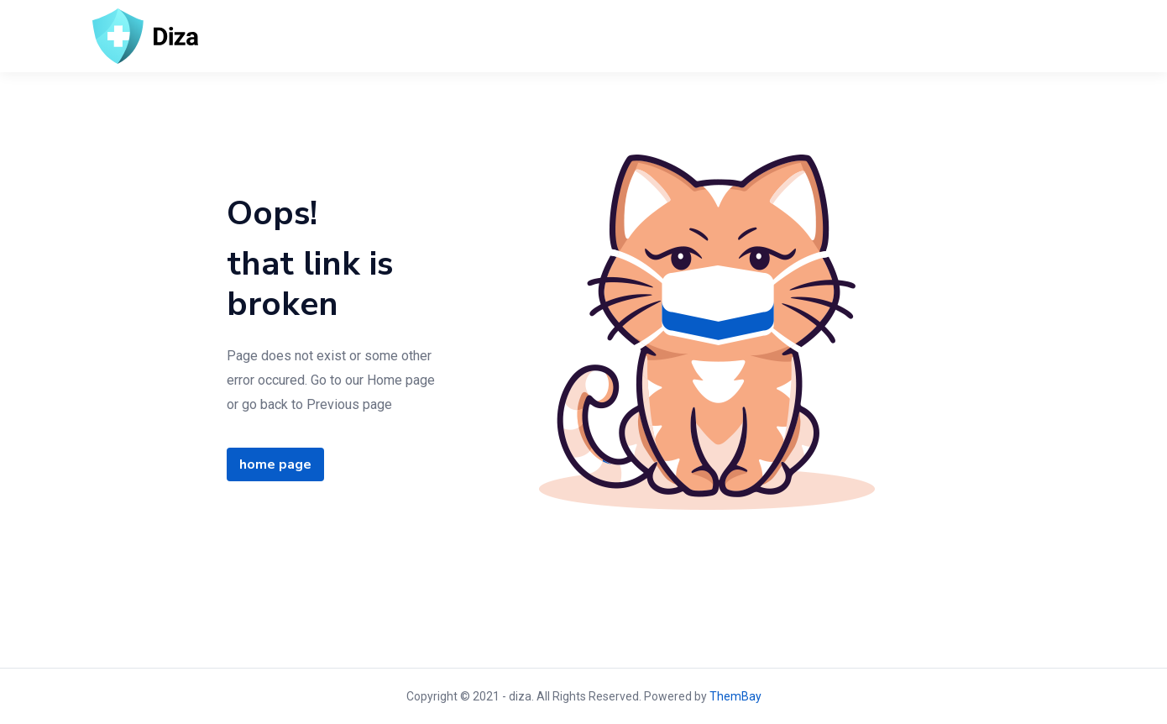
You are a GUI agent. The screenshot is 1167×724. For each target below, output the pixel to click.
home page (275, 464)
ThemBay (735, 696)
